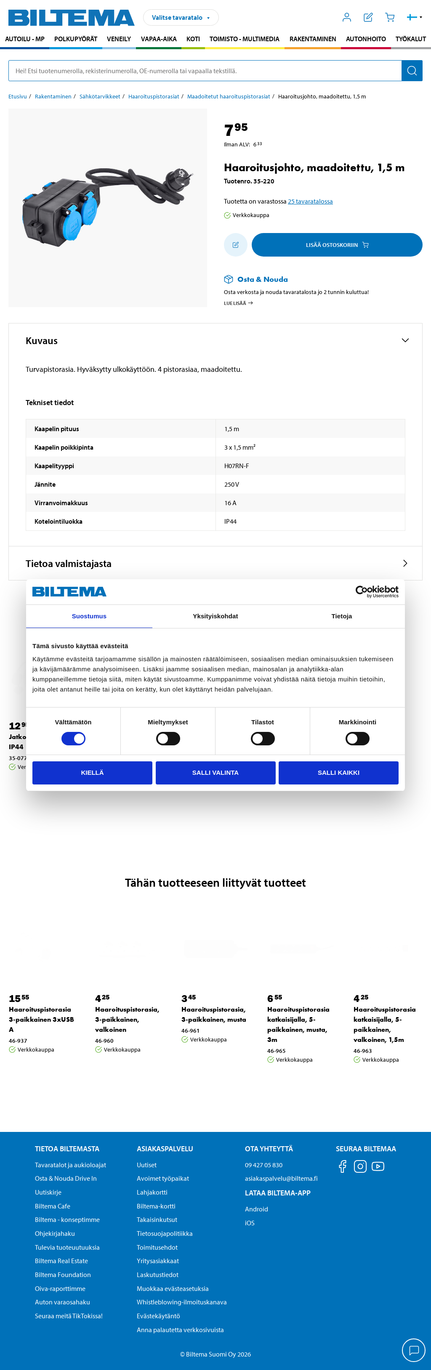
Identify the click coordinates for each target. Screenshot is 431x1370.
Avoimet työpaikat (163, 1178)
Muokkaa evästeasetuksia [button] (173, 1288)
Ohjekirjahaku (55, 1233)
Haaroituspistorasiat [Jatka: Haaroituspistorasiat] (153, 96)
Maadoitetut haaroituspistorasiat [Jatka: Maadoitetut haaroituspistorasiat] (228, 96)
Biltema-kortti (156, 1206)
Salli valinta (215, 772)
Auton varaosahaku (62, 1302)
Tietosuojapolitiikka (165, 1233)
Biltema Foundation (63, 1274)
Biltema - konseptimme (67, 1219)
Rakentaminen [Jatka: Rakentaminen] (53, 96)
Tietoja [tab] (342, 616)
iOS (250, 1223)
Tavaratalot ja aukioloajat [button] (70, 1165)
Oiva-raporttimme (60, 1288)
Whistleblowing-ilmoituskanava (182, 1302)
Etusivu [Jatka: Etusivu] (17, 96)
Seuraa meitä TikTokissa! (69, 1316)
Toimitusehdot (157, 1247)
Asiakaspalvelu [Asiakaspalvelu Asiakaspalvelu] (165, 1148)
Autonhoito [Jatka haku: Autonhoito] (366, 38)
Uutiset (147, 1165)
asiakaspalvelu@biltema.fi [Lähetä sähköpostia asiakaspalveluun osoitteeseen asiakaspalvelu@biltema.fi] (281, 1178)
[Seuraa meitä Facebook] (342, 1168)
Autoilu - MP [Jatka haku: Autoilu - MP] (25, 38)
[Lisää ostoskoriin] (235, 245)
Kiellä (92, 772)
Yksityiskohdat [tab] (215, 616)
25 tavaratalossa (310, 201)
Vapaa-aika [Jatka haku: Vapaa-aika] (159, 38)
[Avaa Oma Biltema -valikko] (347, 17)
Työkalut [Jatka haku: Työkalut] (411, 38)
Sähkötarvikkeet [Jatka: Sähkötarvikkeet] (100, 96)
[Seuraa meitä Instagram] (360, 1168)
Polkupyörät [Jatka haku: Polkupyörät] (75, 38)
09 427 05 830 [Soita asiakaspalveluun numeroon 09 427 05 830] (263, 1165)
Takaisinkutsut (157, 1219)
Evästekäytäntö (158, 1316)
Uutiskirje (48, 1192)
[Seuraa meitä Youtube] (378, 1170)
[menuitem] (24, 39)
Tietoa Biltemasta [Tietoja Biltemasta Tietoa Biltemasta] (67, 1148)
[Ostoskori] (389, 17)
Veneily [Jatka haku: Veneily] (119, 38)
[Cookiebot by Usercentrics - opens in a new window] (362, 592)
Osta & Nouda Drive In (66, 1178)
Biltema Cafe (52, 1206)
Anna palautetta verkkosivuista (180, 1329)
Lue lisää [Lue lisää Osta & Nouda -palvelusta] (239, 302)
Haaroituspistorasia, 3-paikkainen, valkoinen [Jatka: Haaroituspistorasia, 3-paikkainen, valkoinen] (127, 1019)
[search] (215, 70)
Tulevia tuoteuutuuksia (67, 1247)
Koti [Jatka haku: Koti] (193, 38)
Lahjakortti (152, 1192)
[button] (415, 17)
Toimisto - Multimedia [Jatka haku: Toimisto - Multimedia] (244, 38)
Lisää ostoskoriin (337, 245)
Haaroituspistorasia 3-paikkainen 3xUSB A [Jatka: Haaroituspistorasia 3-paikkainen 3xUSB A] (41, 1019)
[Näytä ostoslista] (368, 17)
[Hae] (412, 70)
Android (256, 1209)
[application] (414, 1351)
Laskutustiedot (157, 1274)
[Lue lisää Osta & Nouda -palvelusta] (315, 279)
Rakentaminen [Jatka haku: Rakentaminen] (313, 38)
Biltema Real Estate (61, 1260)
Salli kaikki (338, 772)
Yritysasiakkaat (158, 1260)
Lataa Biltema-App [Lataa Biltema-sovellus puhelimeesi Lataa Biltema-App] (278, 1193)
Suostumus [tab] (89, 616)
